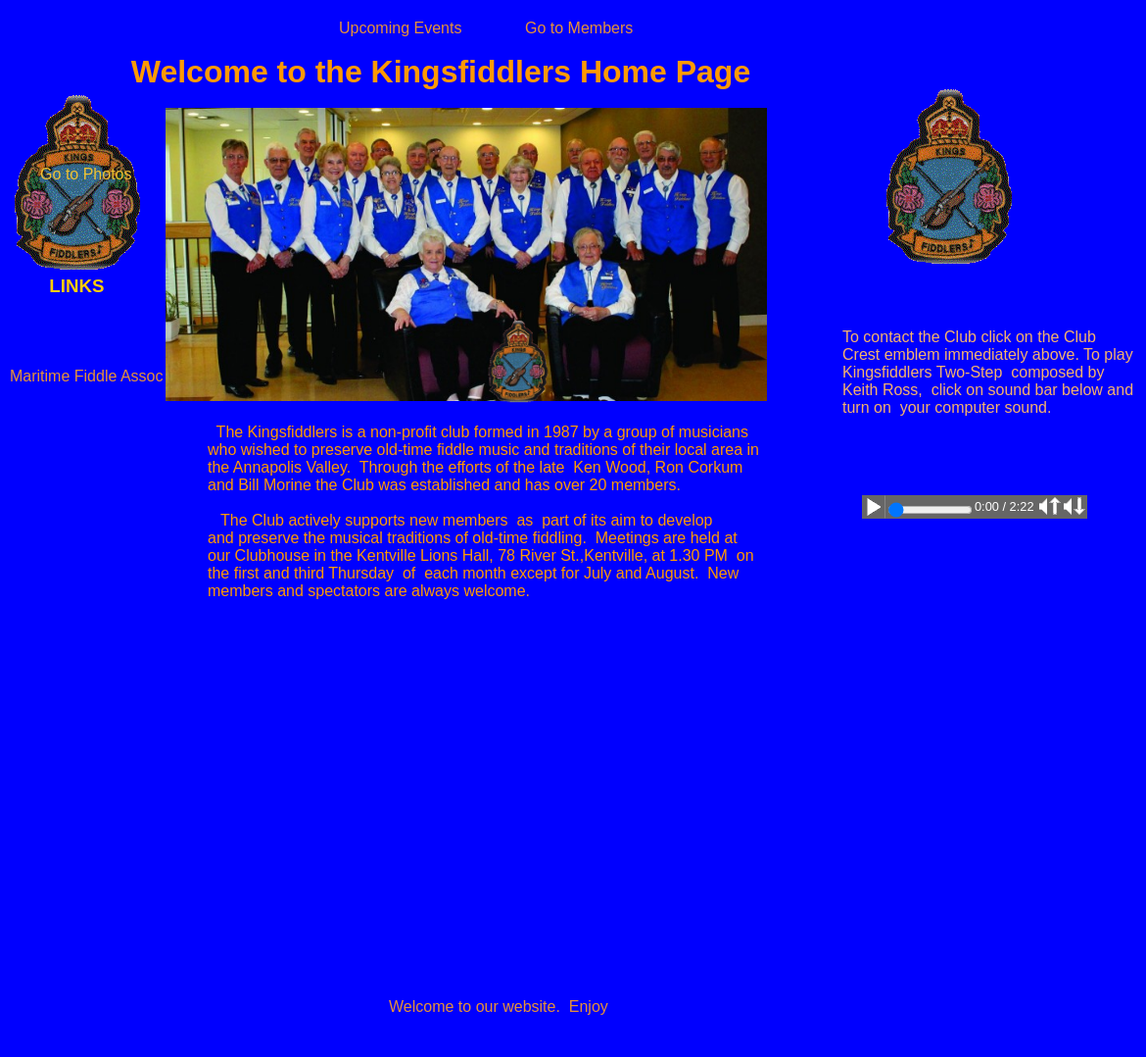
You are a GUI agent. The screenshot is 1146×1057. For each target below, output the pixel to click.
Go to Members (579, 28)
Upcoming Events (400, 28)
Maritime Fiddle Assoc (87, 376)
